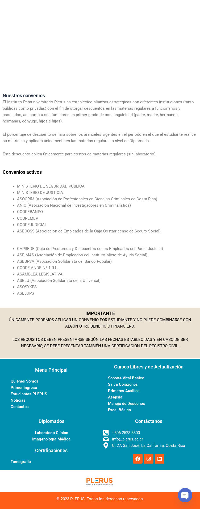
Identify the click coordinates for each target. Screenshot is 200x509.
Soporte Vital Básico (126, 378)
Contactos (20, 406)
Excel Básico (119, 410)
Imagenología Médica (51, 439)
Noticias (18, 400)
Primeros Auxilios (124, 390)
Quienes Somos (24, 381)
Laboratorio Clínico (51, 432)
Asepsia (115, 397)
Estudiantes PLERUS (29, 394)
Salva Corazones (123, 384)
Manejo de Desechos (126, 403)
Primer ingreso (24, 387)
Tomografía (21, 461)
